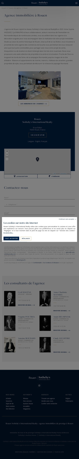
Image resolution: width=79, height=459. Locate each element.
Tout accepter (11, 238)
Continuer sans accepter (66, 219)
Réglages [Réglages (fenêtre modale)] (26, 238)
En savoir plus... (8, 233)
